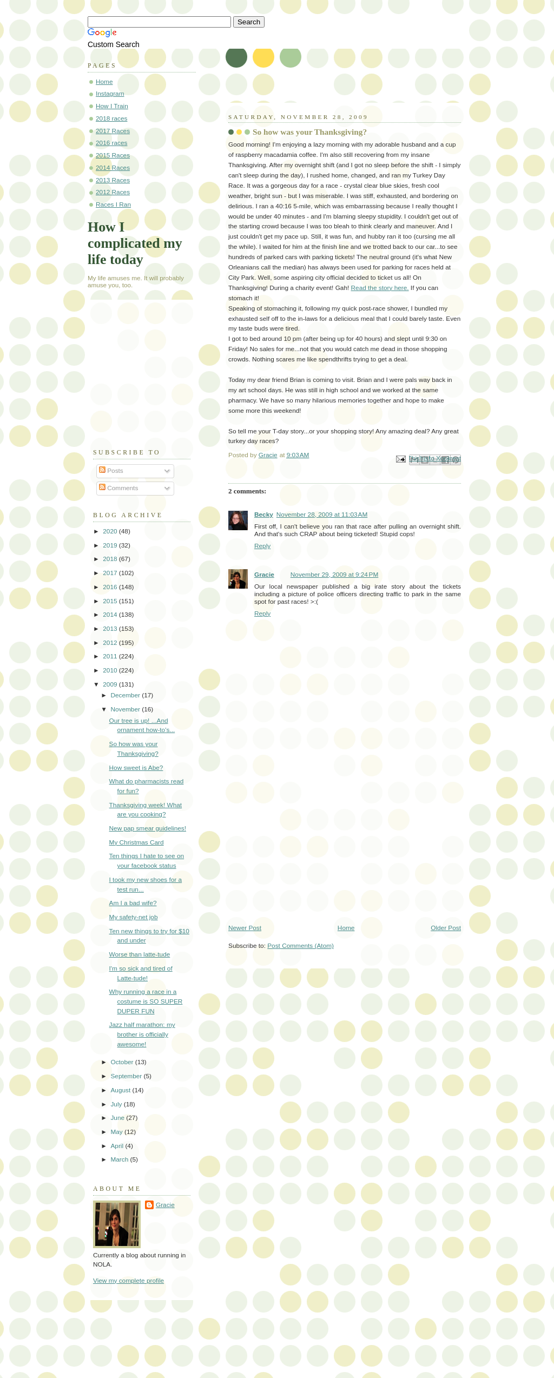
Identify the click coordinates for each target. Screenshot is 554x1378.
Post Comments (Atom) (300, 946)
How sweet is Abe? (136, 768)
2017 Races (113, 131)
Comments (118, 488)
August (121, 1090)
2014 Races (113, 168)
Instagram (110, 93)
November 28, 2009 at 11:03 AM (321, 514)
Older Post (446, 928)
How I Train (112, 106)
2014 (111, 614)
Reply (262, 546)
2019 (111, 545)
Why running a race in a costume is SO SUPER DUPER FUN (146, 1001)
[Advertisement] (309, 848)
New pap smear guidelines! (147, 828)
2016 (111, 587)
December (126, 695)
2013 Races (113, 180)
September (126, 1076)
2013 (111, 628)
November (126, 709)
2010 (111, 670)
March (120, 1159)
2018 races (111, 118)
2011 (111, 656)
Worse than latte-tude (139, 954)
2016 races (111, 143)
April (117, 1146)
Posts (111, 470)
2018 (111, 559)
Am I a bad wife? (133, 903)
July (116, 1104)
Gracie (264, 574)
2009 (111, 684)
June (118, 1118)
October (122, 1062)
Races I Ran (113, 204)
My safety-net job (133, 917)
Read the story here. (380, 288)
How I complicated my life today (135, 243)
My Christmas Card (136, 842)
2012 (111, 643)
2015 (111, 601)
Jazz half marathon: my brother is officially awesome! (142, 1034)
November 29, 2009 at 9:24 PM (335, 574)
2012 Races (113, 192)
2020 (111, 531)
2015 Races (113, 155)
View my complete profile (128, 1280)
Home (346, 928)
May (117, 1132)
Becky (263, 514)
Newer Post (244, 928)
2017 (111, 573)
